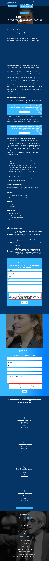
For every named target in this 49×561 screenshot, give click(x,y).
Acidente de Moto (24, 541)
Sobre (9, 25)
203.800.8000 (26, 6)
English (9, 5)
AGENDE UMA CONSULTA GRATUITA (24, 507)
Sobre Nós (24, 523)
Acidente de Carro (24, 538)
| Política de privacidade (23, 556)
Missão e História (24, 528)
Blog (24, 533)
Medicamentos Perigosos (24, 551)
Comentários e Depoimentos (24, 530)
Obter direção (24, 427)
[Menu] (41, 6)
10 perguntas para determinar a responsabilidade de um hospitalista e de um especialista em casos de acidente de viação (28, 249)
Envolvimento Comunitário (24, 531)
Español (14, 5)
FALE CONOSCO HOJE (24, 112)
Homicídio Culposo (24, 545)
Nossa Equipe (14, 25)
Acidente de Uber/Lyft (24, 543)
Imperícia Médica (24, 546)
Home (6, 25)
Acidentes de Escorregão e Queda (24, 549)
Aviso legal (15, 556)
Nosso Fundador (24, 527)
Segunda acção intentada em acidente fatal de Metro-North (28, 232)
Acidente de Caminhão (24, 540)
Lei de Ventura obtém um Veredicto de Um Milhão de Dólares (27, 240)
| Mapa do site (33, 556)
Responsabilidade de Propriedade (24, 548)
